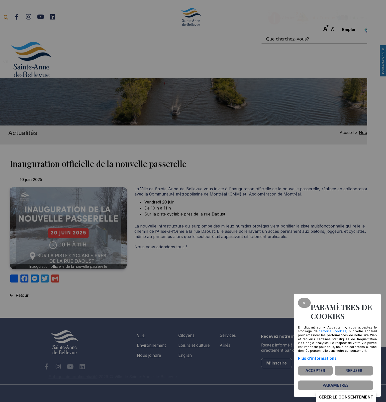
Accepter (315, 370)
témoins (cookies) (333, 331)
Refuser (354, 370)
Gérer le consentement (346, 397)
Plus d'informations (317, 358)
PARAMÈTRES (335, 385)
